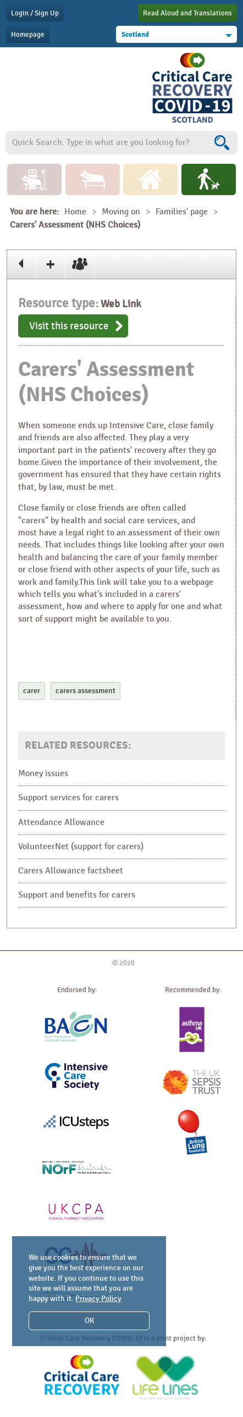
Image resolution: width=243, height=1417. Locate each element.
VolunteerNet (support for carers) (80, 847)
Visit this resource (69, 326)
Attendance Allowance (61, 822)
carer (31, 690)
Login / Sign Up (35, 13)
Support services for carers (68, 798)
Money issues (43, 773)
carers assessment (85, 690)
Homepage (28, 34)
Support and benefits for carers (76, 895)
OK (89, 1320)
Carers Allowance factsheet (70, 871)
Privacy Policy (98, 1298)
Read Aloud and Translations (187, 13)
